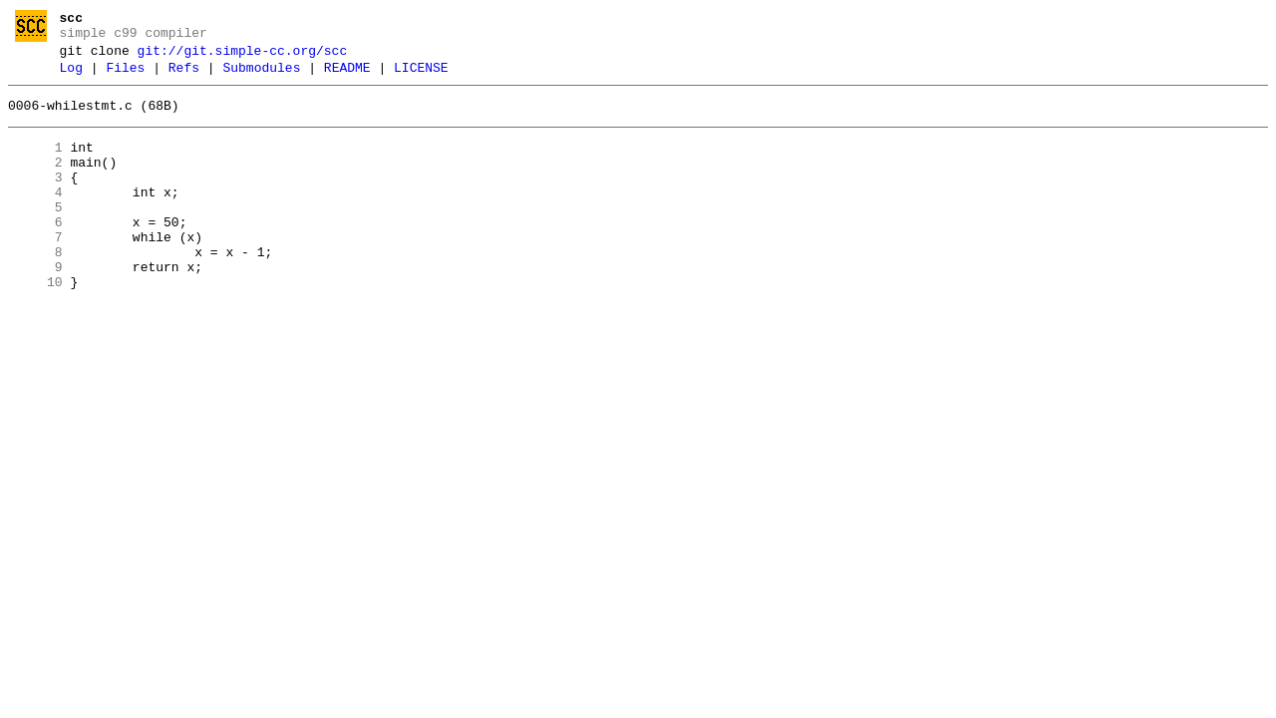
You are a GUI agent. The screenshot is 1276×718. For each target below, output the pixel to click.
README (347, 77)
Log (71, 77)
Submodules (261, 77)
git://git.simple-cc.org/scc (243, 57)
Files (125, 77)
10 (35, 324)
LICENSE (421, 77)
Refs (183, 77)
